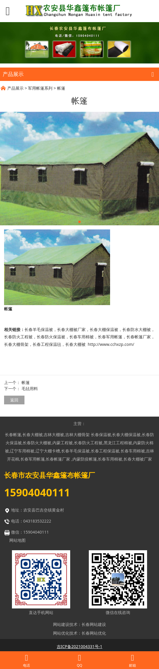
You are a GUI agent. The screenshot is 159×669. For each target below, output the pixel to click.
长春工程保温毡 (47, 344)
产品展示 (15, 88)
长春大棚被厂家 (71, 329)
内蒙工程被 (62, 442)
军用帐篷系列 (40, 88)
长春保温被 (101, 434)
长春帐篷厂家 (138, 336)
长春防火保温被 (51, 336)
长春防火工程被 (18, 336)
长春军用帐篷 (110, 336)
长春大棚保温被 (104, 329)
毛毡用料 (30, 388)
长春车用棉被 (81, 336)
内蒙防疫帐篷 (85, 459)
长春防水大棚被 (136, 329)
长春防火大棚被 (37, 442)
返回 (14, 400)
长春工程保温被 (105, 451)
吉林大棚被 (54, 434)
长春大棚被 (75, 344)
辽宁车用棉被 (22, 451)
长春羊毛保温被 (38, 329)
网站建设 (61, 624)
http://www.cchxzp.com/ (111, 344)
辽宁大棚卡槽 (48, 451)
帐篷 (26, 382)
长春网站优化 (94, 633)
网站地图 (17, 540)
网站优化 (61, 633)
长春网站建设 (94, 624)
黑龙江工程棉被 (118, 442)
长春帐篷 (13, 434)
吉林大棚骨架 (77, 434)
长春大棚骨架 (16, 344)
